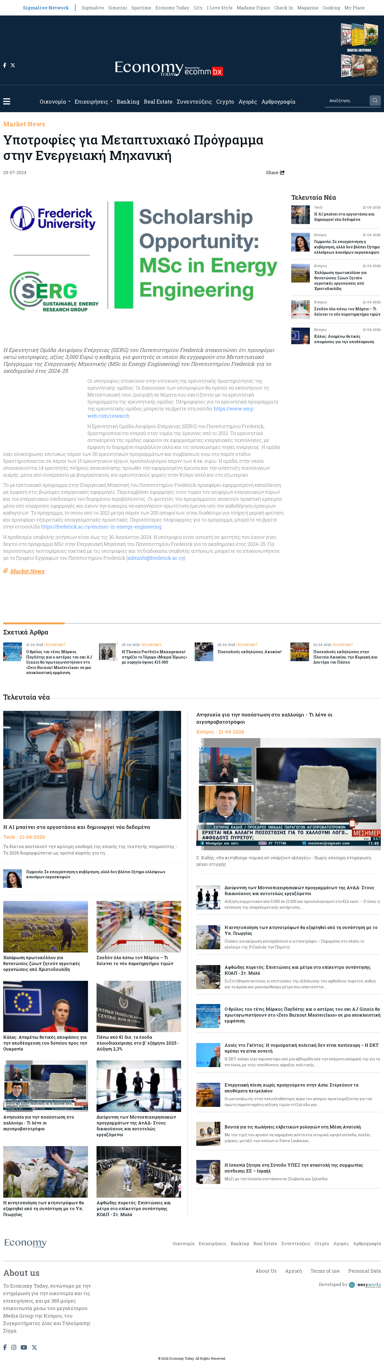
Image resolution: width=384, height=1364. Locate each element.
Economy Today (172, 7)
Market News (24, 124)
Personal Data (364, 1270)
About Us (264, 1270)
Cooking (331, 7)
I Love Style (220, 7)
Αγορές (247, 101)
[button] (6, 101)
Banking (128, 101)
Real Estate (158, 101)
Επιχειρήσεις (91, 101)
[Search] (346, 100)
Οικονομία (53, 101)
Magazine (307, 7)
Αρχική (292, 1270)
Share (275, 172)
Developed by (350, 1284)
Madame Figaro (253, 7)
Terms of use (325, 1270)
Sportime (141, 7)
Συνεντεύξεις (194, 101)
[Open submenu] (69, 101)
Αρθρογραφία (278, 101)
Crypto (225, 101)
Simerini (117, 7)
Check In (283, 7)
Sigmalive (93, 7)
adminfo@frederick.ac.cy (156, 557)
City (198, 7)
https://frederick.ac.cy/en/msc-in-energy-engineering (101, 526)
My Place (355, 7)
